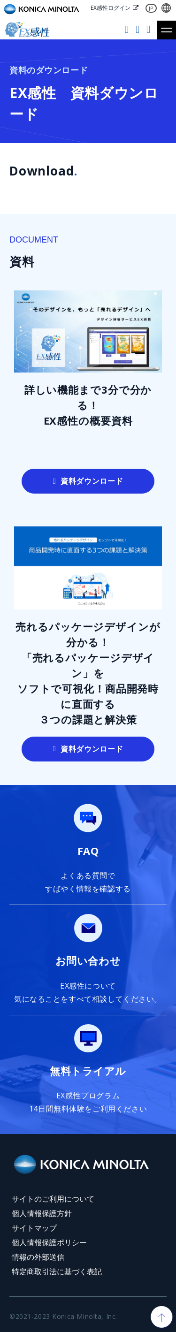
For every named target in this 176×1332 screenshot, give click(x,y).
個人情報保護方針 (42, 1213)
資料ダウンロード (149, 30)
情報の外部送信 (38, 1257)
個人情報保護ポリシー (49, 1242)
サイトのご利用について (53, 1199)
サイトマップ (34, 1228)
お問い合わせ (138, 30)
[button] (166, 30)
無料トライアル (127, 30)
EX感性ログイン (110, 8)
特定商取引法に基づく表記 (57, 1271)
